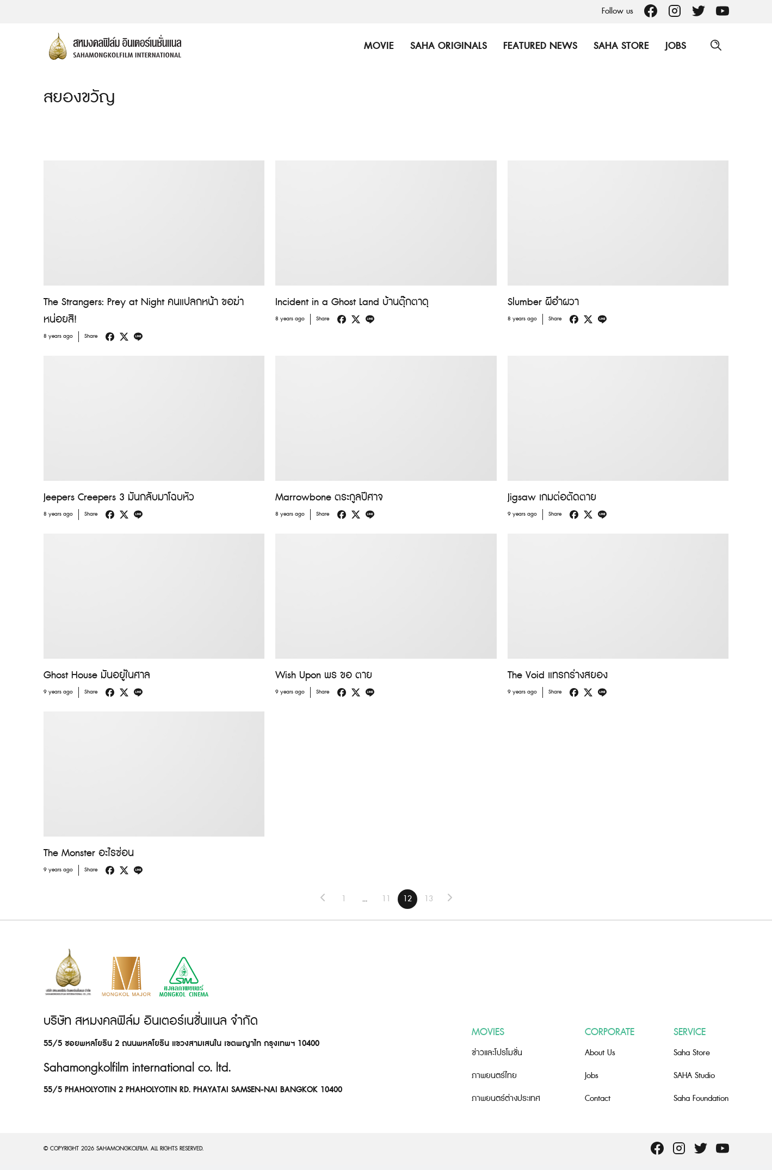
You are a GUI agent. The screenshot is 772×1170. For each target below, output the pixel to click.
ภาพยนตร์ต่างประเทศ (506, 1098)
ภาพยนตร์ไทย (494, 1075)
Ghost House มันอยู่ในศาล (97, 675)
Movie (378, 46)
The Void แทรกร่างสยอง (558, 675)
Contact (597, 1098)
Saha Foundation (701, 1098)
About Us (600, 1052)
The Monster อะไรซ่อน (89, 853)
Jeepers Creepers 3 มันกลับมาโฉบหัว (119, 497)
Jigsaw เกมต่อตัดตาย (552, 497)
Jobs (675, 46)
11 (386, 899)
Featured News (540, 46)
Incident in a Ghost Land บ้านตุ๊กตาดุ (352, 302)
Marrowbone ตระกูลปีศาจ (329, 497)
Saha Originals (448, 46)
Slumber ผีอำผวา (543, 302)
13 (428, 899)
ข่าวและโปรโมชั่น (497, 1052)
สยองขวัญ (79, 97)
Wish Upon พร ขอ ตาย (323, 675)
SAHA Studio (694, 1075)
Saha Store (621, 46)
